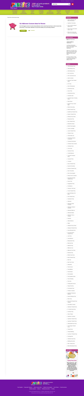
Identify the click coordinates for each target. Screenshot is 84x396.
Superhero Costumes (71, 316)
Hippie (69, 223)
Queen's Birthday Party (72, 296)
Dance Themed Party (71, 163)
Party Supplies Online (71, 276)
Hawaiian (69, 218)
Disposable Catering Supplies (15, 12)
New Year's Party (71, 262)
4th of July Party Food (72, 75)
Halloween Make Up (71, 210)
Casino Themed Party (71, 130)
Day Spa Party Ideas (71, 166)
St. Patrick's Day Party (72, 309)
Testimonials (72, 39)
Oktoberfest (70, 264)
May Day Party (70, 243)
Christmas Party (70, 146)
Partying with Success (72, 283)
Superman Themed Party (72, 321)
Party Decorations (63, 387)
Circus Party (70, 148)
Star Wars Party (70, 311)
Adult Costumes (70, 78)
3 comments (32, 30)
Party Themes (56, 387)
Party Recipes (70, 271)
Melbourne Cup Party (71, 250)
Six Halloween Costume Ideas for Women (32, 23)
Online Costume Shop (38, 387)
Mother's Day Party (71, 255)
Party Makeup (70, 269)
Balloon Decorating (71, 107)
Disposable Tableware (28, 387)
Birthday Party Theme (71, 116)
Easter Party (70, 181)
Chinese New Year (71, 135)
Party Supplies (70, 274)
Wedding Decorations (46, 388)
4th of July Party (71, 73)
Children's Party (70, 133)
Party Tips (69, 281)
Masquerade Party (71, 240)
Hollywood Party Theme (72, 225)
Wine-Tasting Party (71, 343)
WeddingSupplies (76, 11)
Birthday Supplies (32, 388)
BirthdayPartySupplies (59, 12)
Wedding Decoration (71, 341)
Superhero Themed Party (72, 318)
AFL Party (69, 83)
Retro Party (70, 298)
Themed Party (70, 329)
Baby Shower (70, 101)
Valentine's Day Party (71, 338)
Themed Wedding (71, 331)
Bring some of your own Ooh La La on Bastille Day (72, 33)
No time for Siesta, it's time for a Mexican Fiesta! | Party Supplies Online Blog (72, 57)
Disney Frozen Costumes (72, 175)
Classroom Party (71, 150)
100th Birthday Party (71, 66)
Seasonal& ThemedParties (41, 12)
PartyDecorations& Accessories (50, 12)
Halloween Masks (71, 212)
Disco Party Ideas (71, 170)
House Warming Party (71, 230)
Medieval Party (70, 245)
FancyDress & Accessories (24, 12)
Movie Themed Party (71, 257)
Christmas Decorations (72, 141)
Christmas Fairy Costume (72, 143)
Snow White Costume (71, 304)
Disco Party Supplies (71, 173)
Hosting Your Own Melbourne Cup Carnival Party (71, 53)
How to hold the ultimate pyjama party (72, 26)
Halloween (69, 201)
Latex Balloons (70, 238)
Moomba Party (70, 252)
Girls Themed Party (71, 196)
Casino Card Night (71, 128)
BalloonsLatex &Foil (67, 12)
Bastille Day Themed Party (72, 111)
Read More (23, 30)
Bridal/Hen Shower (71, 123)
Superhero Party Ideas (72, 23)
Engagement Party (71, 183)
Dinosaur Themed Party (72, 168)
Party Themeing (70, 278)
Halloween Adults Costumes (71, 204)
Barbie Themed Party (71, 109)
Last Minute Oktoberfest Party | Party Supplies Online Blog (72, 46)
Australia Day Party (71, 93)
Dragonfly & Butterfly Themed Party (71, 178)
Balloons (39, 388)
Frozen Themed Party (71, 190)
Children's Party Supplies (47, 387)
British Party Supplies (71, 126)
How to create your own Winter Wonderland (72, 20)
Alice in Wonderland (71, 86)
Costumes (69, 161)
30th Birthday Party (71, 68)
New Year (69, 259)
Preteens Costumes (71, 290)
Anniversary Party (71, 88)
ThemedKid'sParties (32, 12)
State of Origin (70, 314)
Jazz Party (70, 236)
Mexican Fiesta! (69, 59)
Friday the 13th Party (71, 188)
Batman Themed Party (72, 114)
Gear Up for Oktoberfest (70, 48)
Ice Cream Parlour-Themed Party (71, 233)
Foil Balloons (70, 186)
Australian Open (70, 95)
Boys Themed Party (71, 121)
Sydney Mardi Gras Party (72, 323)
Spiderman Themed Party (72, 306)
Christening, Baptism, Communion (71, 138)
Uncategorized (70, 336)
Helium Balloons (71, 220)
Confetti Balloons (71, 153)
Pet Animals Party (71, 288)
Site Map (53, 388)
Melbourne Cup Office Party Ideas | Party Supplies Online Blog (72, 51)
